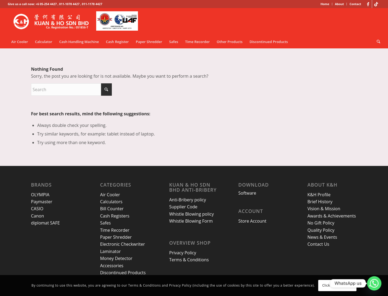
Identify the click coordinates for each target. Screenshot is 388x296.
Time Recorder (115, 230)
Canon (37, 216)
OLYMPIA (40, 195)
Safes (105, 223)
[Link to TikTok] (376, 4)
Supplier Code (183, 207)
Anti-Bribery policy (187, 200)
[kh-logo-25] (77, 21)
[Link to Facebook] (368, 4)
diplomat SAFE (45, 223)
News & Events (322, 237)
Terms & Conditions (189, 260)
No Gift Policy (320, 223)
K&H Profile (319, 195)
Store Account (252, 221)
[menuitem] (325, 4)
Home (324, 4)
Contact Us (318, 244)
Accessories (112, 266)
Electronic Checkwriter (122, 244)
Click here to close (337, 285)
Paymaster (41, 202)
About (339, 4)
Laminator (110, 251)
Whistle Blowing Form (191, 221)
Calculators (111, 202)
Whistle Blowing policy (191, 214)
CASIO (37, 209)
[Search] (376, 41)
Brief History (319, 202)
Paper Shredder (116, 237)
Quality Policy (320, 230)
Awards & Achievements (331, 216)
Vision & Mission (323, 209)
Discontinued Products (123, 273)
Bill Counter (112, 209)
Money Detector (116, 258)
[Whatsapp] (374, 283)
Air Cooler (110, 195)
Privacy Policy (182, 253)
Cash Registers (115, 216)
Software (247, 193)
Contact (355, 4)
